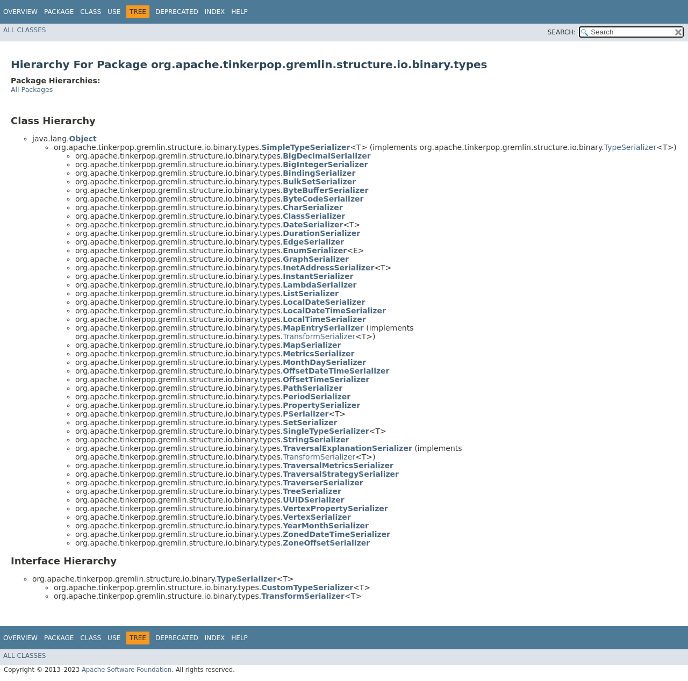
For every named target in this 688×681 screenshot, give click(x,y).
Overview (20, 12)
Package (59, 12)
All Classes (24, 30)
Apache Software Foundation (126, 669)
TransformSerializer (319, 336)
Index (215, 12)
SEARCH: (562, 32)
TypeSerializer (630, 147)
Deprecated (176, 12)
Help (239, 12)
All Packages (32, 89)
